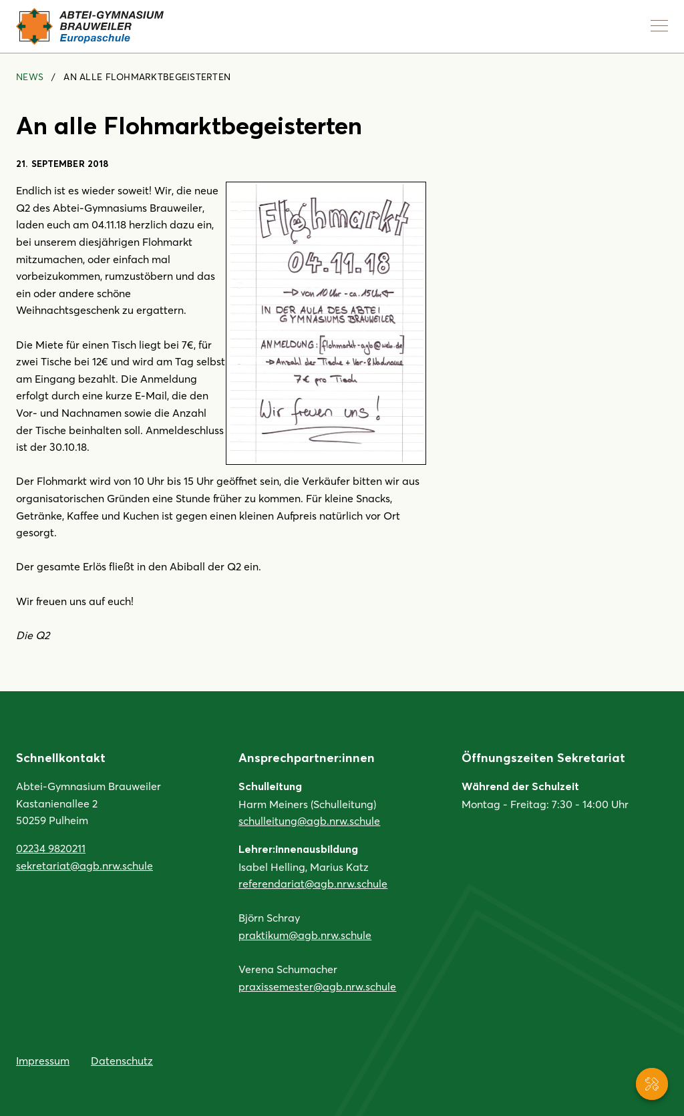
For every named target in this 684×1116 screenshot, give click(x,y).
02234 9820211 (51, 848)
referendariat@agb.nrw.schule (312, 883)
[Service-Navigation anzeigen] (652, 1084)
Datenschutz (122, 1060)
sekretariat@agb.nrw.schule (84, 865)
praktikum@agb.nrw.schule (304, 935)
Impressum (42, 1060)
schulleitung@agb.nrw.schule (309, 820)
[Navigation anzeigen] (659, 25)
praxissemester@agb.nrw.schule (317, 986)
